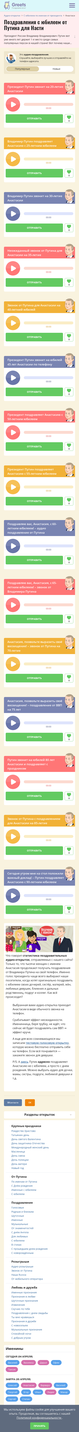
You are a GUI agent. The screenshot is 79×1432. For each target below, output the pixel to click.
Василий (12, 1362)
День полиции (20, 1159)
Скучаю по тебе (20, 1309)
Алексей (12, 1385)
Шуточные (17, 1215)
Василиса (28, 1362)
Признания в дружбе (23, 1321)
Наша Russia (18, 1274)
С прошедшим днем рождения (29, 1248)
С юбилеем (17, 1194)
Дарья (43, 1362)
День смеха (18, 1155)
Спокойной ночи (21, 1333)
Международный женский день (30, 1147)
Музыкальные (19, 1224)
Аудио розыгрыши (22, 1266)
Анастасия (28, 1385)
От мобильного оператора (27, 1278)
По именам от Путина (24, 1181)
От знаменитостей (22, 1228)
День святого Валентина (26, 1139)
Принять (39, 1426)
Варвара (45, 1385)
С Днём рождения (22, 1185)
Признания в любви (23, 1296)
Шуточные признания (24, 1300)
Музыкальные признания (26, 1329)
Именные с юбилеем (23, 1189)
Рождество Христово (23, 1131)
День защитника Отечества (28, 1143)
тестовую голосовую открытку (47, 1043)
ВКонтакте (12, 1102)
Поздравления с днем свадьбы (29, 1313)
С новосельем (19, 1325)
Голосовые (17, 1207)
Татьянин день (20, 1135)
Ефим (56, 1362)
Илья (38, 1392)
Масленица (18, 1151)
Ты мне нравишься (22, 1317)
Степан (26, 1399)
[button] (13, 104)
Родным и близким (22, 1211)
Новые (56, 68)
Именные (17, 1220)
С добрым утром (21, 1337)
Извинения (18, 1304)
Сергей (12, 1399)
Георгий (12, 1392)
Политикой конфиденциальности (39, 1418)
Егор (26, 1392)
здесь (24, 1062)
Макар (64, 1392)
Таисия (12, 1369)
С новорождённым (22, 1253)
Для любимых (19, 1236)
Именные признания (24, 1292)
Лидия (50, 1392)
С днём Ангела (20, 1232)
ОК (29, 1102)
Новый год (17, 1168)
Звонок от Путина (21, 1270)
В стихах (16, 1244)
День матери (19, 1164)
